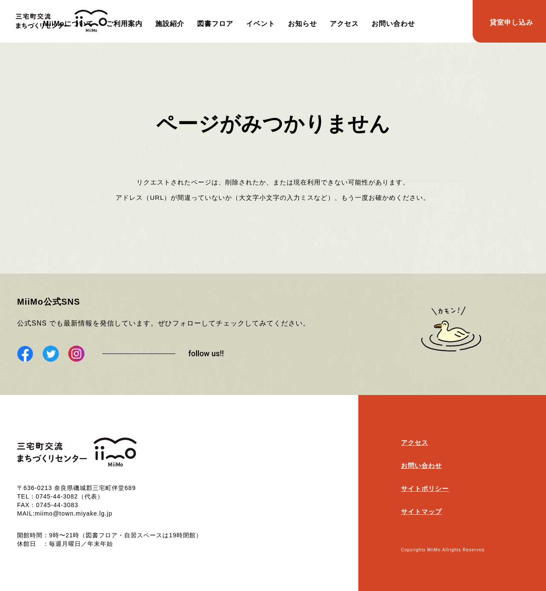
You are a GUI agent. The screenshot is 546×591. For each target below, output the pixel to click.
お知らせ (302, 23)
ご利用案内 (124, 23)
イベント (260, 23)
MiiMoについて (68, 23)
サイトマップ (421, 511)
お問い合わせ (393, 23)
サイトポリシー (425, 488)
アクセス (344, 23)
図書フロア (215, 23)
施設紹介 (169, 23)
